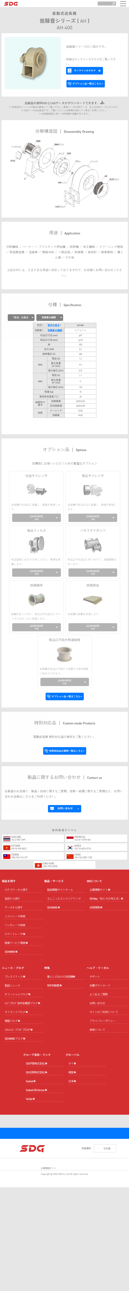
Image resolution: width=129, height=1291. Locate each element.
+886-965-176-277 (19, 820)
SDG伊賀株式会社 (36, 1103)
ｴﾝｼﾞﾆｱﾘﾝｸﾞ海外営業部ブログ (22, 1007)
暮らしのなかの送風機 (61, 967)
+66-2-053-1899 (18, 802)
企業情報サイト (100, 859)
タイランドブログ (16, 1023)
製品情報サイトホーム (60, 852)
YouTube (30, 1166)
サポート (95, 960)
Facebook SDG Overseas (36, 1150)
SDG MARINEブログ (15, 1071)
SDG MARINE (11, 935)
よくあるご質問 (99, 978)
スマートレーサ (15, 903)
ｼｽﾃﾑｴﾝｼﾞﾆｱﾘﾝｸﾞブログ (19, 1055)
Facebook (31, 1134)
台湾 (72, 1134)
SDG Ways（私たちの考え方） (106, 875)
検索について (97, 1013)
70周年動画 (54, 983)
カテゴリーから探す (16, 852)
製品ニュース (12, 976)
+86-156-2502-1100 (83, 820)
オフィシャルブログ (17, 992)
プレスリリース (15, 967)
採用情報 (96, 891)
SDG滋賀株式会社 (36, 1119)
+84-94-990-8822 (19, 811)
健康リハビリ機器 (16, 919)
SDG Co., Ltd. (64, 1257)
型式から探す (12, 861)
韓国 (72, 1119)
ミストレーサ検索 (15, 879)
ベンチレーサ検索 (15, 887)
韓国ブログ (12, 1039)
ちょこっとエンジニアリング (64, 861)
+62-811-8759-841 (82, 802)
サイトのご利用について (104, 995)
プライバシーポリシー (102, 1004)
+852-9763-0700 (50, 829)
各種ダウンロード (100, 969)
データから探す (14, 870)
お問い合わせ (97, 987)
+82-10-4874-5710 (82, 811)
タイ (72, 1103)
